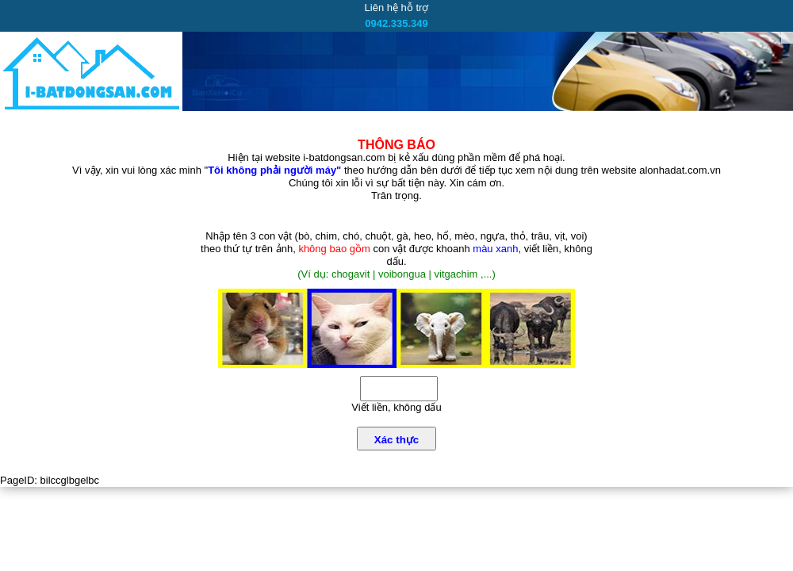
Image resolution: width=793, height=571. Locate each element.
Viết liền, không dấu (396, 407)
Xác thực (396, 440)
